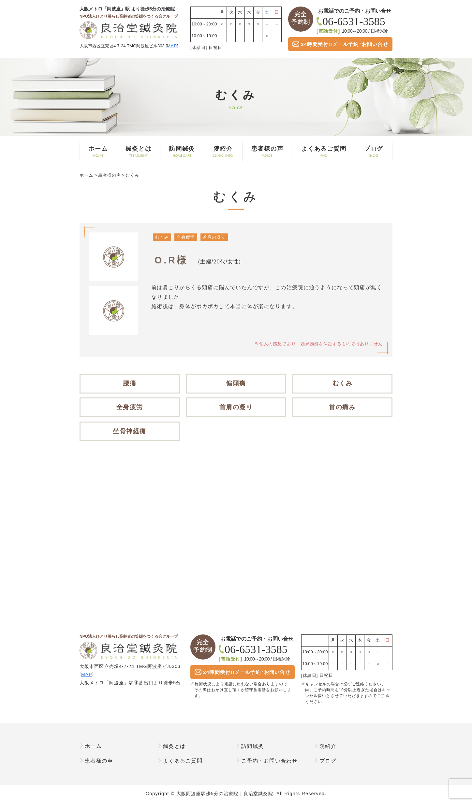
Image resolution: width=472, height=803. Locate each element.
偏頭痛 (236, 383)
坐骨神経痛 (129, 431)
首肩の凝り (214, 237)
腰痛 (129, 383)
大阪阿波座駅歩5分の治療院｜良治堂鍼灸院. (225, 793)
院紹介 (223, 151)
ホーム (98, 151)
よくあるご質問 (323, 151)
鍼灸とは (138, 151)
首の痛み (342, 407)
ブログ (373, 151)
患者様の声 (267, 151)
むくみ (162, 237)
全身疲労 (186, 237)
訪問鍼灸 (182, 151)
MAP (172, 45)
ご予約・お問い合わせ (269, 761)
